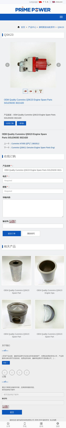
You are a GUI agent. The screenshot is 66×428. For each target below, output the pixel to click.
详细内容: (7, 197)
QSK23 (60, 27)
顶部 (58, 424)
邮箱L (21, 123)
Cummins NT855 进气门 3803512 (25, 143)
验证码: (6, 221)
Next (58, 65)
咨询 (41, 424)
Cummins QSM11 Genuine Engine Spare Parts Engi (33, 147)
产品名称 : (8, 166)
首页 (23, 27)
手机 (24, 424)
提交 (12, 412)
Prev (7, 65)
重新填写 (31, 233)
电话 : (6, 176)
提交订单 (11, 233)
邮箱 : (6, 187)
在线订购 (10, 123)
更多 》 (6, 363)
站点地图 (53, 420)
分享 (8, 424)
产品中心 (32, 27)
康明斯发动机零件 (46, 27)
